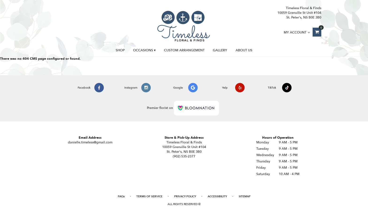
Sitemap (244, 196)
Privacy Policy (185, 196)
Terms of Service (149, 196)
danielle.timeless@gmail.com (90, 142)
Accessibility (217, 196)
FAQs (121, 196)
